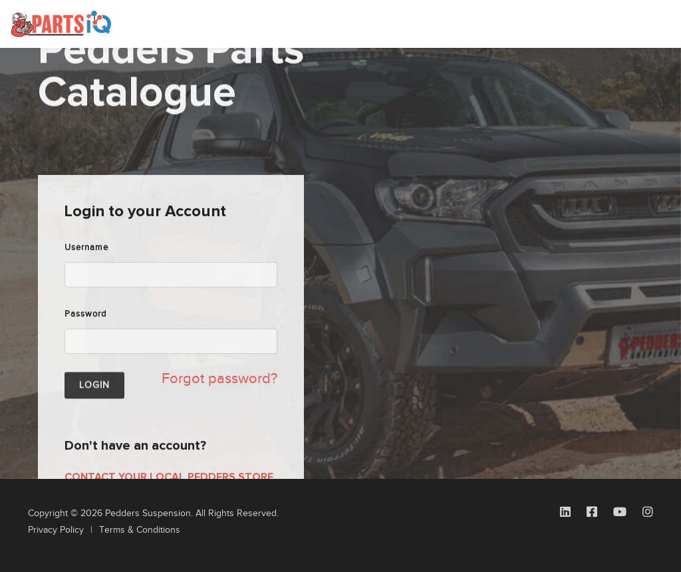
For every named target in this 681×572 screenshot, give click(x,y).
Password (85, 346)
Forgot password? (219, 411)
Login (94, 420)
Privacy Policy (56, 530)
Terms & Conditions (139, 530)
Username (86, 280)
